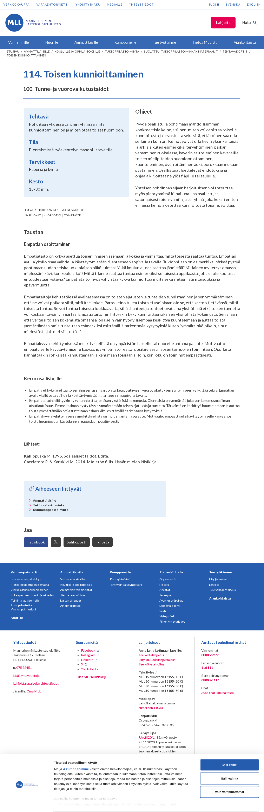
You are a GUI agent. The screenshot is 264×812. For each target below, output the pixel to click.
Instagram (88, 655)
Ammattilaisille (37, 51)
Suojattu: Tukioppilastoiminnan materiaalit (181, 51)
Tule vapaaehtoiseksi (222, 589)
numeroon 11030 (151, 708)
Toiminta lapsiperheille (25, 600)
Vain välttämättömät (229, 776)
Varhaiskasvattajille (72, 579)
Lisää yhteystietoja (26, 675)
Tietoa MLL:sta (171, 572)
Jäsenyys (165, 595)
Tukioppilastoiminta (122, 51)
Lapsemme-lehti (169, 605)
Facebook (36, 542)
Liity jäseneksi (218, 579)
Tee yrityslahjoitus (151, 664)
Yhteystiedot (141, 4)
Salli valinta (229, 762)
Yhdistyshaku (87, 4)
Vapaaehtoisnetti (52, 4)
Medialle (115, 4)
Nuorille (17, 618)
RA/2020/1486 (149, 737)
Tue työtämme (220, 572)
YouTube (87, 669)
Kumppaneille (120, 572)
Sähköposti (76, 542)
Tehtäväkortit (235, 51)
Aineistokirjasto (70, 605)
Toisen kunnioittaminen (26, 55)
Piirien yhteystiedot (172, 621)
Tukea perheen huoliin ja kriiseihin (32, 595)
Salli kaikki (230, 749)
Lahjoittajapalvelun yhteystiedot (36, 683)
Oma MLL (34, 691)
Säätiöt (164, 611)
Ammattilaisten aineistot (76, 589)
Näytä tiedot (221, 804)
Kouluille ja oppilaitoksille (77, 51)
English (254, 4)
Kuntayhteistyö (120, 579)
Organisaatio (167, 579)
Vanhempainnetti (24, 572)
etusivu (13, 51)
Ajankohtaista (220, 598)
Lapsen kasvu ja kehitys (26, 579)
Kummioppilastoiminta (50, 510)
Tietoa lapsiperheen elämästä (30, 584)
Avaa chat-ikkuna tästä (217, 693)
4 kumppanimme (76, 753)
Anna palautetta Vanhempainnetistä (23, 607)
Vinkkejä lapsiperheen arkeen (29, 589)
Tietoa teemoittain (72, 595)
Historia (164, 584)
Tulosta (102, 542)
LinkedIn (87, 660)
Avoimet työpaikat (171, 600)
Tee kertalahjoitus (151, 655)
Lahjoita (223, 22)
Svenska (233, 4)
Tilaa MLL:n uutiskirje (91, 677)
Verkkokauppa (16, 4)
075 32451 (24, 667)
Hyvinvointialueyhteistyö (126, 584)
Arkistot (164, 589)
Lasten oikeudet (70, 600)
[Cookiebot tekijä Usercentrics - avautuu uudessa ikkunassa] (27, 804)
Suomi (214, 4)
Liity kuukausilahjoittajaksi (157, 660)
